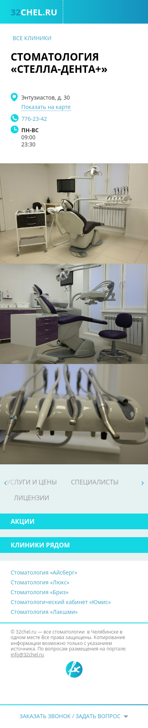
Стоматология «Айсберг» (44, 572)
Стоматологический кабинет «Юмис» (61, 602)
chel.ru (34, 12)
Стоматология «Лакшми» (44, 611)
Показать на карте (46, 107)
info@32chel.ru (27, 654)
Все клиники (32, 38)
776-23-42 (34, 118)
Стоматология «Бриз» (39, 592)
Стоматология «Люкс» (40, 582)
